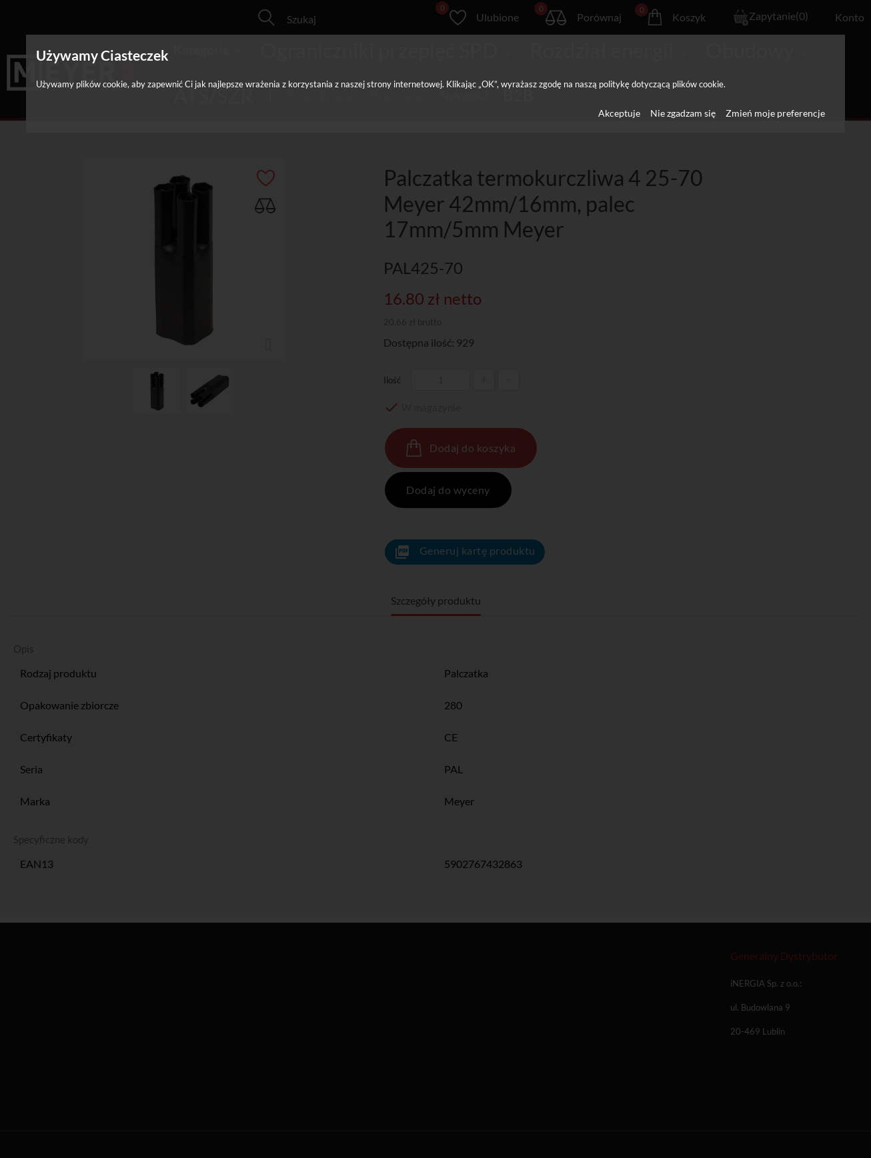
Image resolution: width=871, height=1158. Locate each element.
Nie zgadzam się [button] (683, 113)
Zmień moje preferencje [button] (775, 113)
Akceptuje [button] (619, 113)
